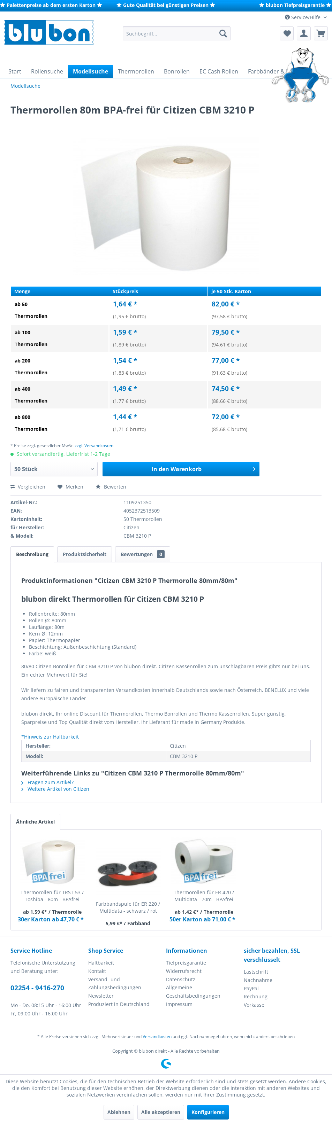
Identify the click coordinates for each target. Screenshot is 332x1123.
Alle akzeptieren (160, 1112)
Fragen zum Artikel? (47, 782)
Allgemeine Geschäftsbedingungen (193, 991)
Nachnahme (258, 980)
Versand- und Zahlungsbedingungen (114, 983)
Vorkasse (254, 1004)
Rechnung (255, 996)
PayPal (251, 988)
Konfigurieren (208, 1112)
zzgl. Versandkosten (94, 446)
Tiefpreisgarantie (186, 962)
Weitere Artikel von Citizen (55, 789)
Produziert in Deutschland (119, 1004)
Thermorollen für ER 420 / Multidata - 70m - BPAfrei (204, 896)
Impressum (179, 1004)
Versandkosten (157, 1036)
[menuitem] (177, 33)
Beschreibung (32, 554)
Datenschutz (180, 979)
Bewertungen (143, 554)
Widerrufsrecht (184, 971)
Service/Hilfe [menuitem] (303, 17)
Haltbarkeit (101, 962)
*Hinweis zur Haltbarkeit (50, 736)
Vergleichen (27, 486)
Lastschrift (256, 971)
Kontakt (97, 971)
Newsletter (101, 995)
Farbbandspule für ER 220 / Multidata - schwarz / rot (128, 907)
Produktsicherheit (84, 554)
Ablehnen (118, 1112)
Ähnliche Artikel (35, 821)
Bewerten (111, 486)
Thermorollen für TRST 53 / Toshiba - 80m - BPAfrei (52, 896)
